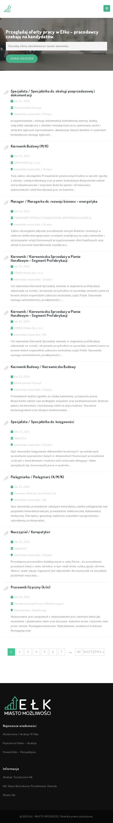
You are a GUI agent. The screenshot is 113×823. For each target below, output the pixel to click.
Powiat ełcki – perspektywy (19, 752)
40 (79, 651)
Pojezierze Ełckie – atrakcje (20, 743)
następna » (94, 651)
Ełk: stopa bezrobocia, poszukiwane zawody (30, 786)
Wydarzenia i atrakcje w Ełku (20, 734)
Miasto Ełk (9, 795)
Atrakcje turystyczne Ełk (17, 777)
